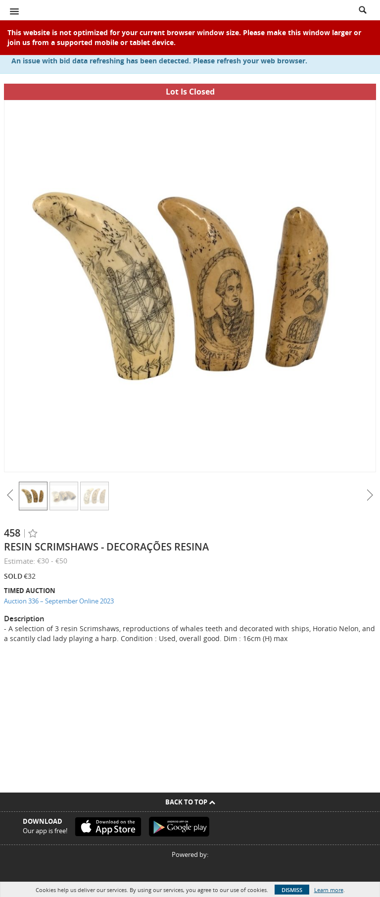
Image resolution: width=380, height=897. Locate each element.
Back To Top (190, 801)
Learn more (328, 890)
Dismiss (292, 890)
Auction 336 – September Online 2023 (59, 601)
